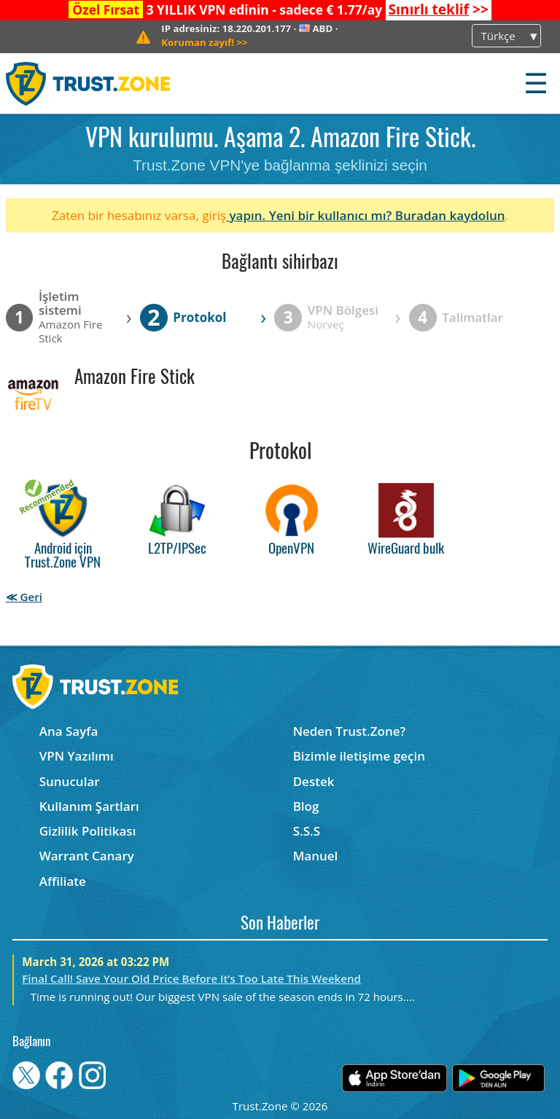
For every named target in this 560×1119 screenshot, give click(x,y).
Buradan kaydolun (450, 215)
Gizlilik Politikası (87, 830)
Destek (314, 781)
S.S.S (306, 830)
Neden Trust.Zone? (349, 731)
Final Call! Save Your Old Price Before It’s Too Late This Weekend (191, 978)
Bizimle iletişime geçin (359, 755)
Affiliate (62, 881)
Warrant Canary (86, 855)
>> (438, 9)
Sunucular (69, 781)
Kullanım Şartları (89, 806)
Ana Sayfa (68, 731)
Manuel (315, 855)
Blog (306, 806)
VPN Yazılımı (76, 755)
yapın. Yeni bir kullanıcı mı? (310, 215)
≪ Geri (24, 596)
